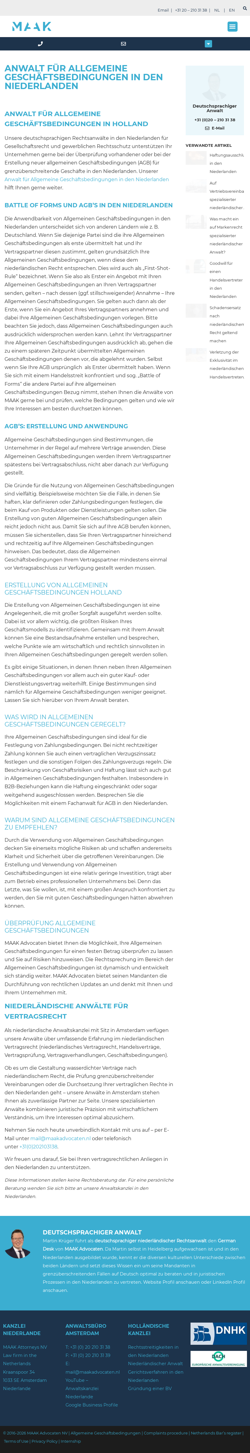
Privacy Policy (45, 1441)
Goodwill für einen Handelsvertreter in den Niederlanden (226, 280)
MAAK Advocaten (84, 1249)
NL (217, 10)
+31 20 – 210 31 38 (191, 10)
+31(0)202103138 (38, 1147)
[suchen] (245, 8)
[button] (233, 27)
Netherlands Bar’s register (216, 1433)
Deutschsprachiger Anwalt (215, 108)
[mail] (125, 43)
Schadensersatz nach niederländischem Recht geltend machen (227, 324)
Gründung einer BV (150, 1388)
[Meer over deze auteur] (214, 86)
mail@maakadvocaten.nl (60, 1138)
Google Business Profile (92, 1405)
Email (163, 10)
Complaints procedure (166, 1433)
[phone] (42, 43)
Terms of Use (16, 1441)
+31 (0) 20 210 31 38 (90, 1347)
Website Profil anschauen (172, 1282)
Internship (71, 1441)
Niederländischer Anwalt (155, 1363)
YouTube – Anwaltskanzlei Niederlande (82, 1389)
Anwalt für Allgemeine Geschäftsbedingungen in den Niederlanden (87, 179)
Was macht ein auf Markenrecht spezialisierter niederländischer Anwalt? (226, 235)
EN (232, 10)
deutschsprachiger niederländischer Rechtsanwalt (151, 1241)
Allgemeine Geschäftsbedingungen (106, 1433)
